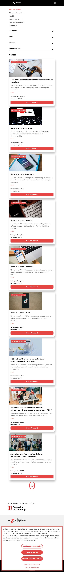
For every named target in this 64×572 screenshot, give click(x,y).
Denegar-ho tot (32, 552)
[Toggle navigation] (10, 2)
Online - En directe (16, 19)
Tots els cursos (15, 10)
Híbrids (11, 16)
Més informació (32, 102)
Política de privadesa (32, 564)
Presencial (13, 25)
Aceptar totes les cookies (32, 558)
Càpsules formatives (16, 13)
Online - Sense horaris (17, 22)
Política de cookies (32, 568)
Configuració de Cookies (32, 546)
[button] (31, 31)
